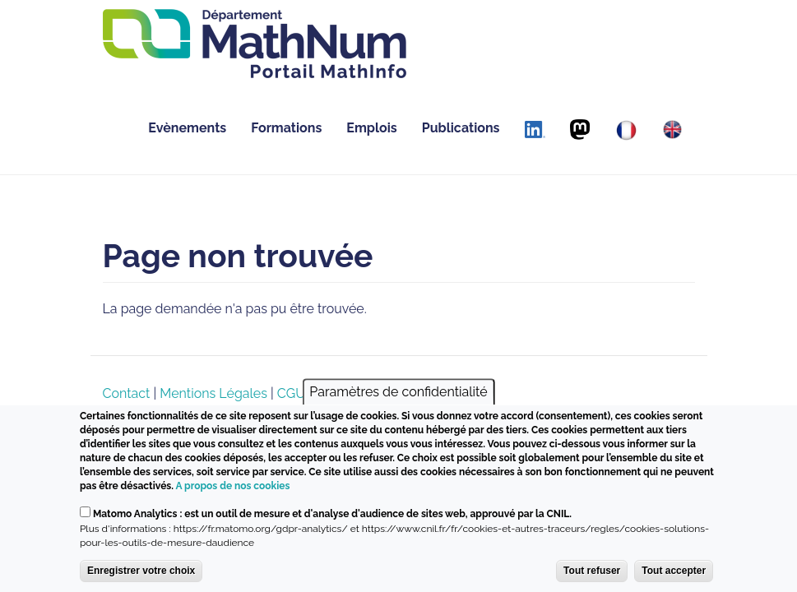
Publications (461, 128)
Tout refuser (591, 570)
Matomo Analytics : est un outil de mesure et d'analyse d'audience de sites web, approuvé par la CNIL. (332, 514)
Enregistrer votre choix (141, 570)
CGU (291, 393)
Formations (286, 128)
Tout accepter (674, 570)
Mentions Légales (213, 393)
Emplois (371, 128)
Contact (127, 393)
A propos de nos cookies (232, 486)
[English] (672, 129)
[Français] (626, 130)
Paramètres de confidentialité (398, 392)
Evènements (187, 128)
